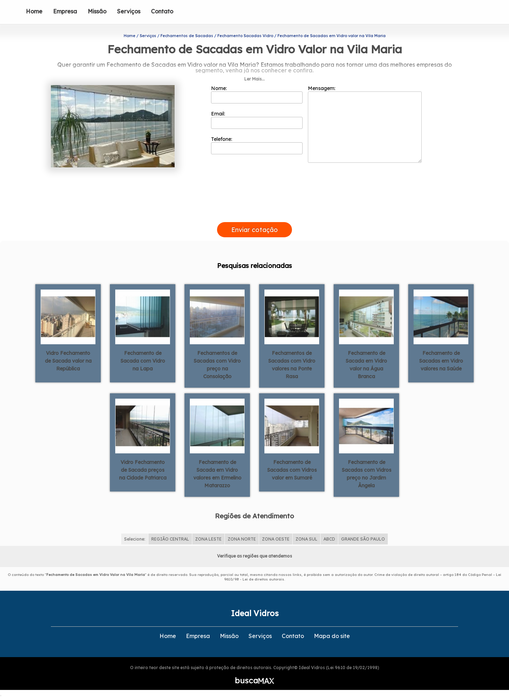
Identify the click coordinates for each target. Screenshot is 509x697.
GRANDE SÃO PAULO (363, 539)
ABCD (329, 539)
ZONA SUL (306, 539)
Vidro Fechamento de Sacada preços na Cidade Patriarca (142, 470)
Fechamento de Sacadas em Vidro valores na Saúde (441, 361)
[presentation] (254, 213)
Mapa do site (332, 635)
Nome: (257, 94)
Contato (162, 11)
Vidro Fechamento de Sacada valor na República (68, 361)
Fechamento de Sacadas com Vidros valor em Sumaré (292, 470)
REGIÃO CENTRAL (170, 539)
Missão (97, 11)
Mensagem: (365, 124)
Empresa (65, 11)
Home (34, 11)
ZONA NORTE (242, 539)
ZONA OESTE (275, 539)
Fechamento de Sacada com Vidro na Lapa (143, 361)
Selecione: (134, 539)
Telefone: (257, 145)
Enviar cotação (254, 230)
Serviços (128, 11)
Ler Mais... (254, 79)
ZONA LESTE (208, 539)
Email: (257, 120)
